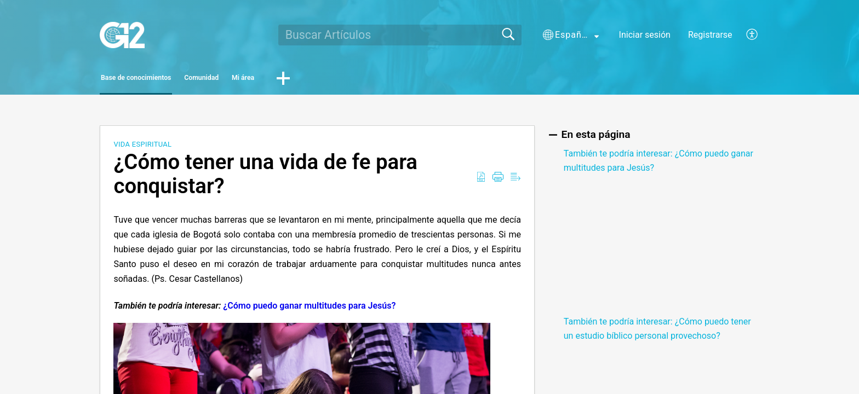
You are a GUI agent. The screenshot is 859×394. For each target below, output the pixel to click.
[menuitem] (745, 35)
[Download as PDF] (481, 180)
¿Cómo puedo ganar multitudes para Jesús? (309, 309)
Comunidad (271, 79)
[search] (400, 35)
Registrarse (710, 35)
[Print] (498, 180)
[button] (571, 35)
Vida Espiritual (142, 147)
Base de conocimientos (164, 79)
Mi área (347, 79)
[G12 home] (122, 35)
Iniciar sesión (645, 35)
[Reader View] (515, 180)
